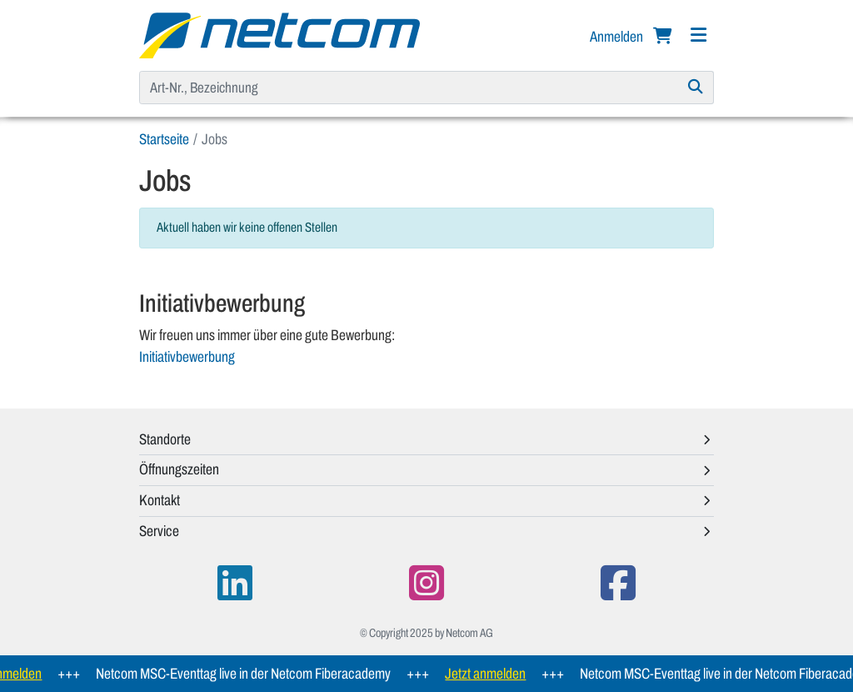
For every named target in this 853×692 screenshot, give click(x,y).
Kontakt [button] (159, 500)
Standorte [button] (165, 439)
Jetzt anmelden (489, 673)
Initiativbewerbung (187, 357)
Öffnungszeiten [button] (179, 469)
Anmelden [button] (618, 36)
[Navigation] (698, 35)
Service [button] (159, 531)
